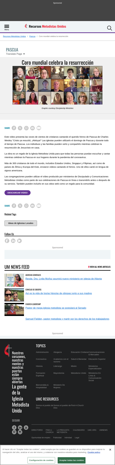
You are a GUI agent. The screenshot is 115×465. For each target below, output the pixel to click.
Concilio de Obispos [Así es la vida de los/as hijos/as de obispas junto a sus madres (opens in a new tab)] (33, 289)
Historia (39, 366)
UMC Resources (47, 399)
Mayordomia (58, 373)
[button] (109, 27)
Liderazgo (57, 366)
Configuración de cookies (41, 460)
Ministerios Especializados (95, 367)
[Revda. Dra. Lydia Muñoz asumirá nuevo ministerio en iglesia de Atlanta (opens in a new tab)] (14, 280)
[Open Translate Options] (15, 53)
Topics (41, 345)
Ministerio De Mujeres (59, 386)
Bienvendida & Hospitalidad (42, 386)
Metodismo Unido (78, 373)
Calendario (79, 430)
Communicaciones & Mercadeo (96, 353)
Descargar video (17, 192)
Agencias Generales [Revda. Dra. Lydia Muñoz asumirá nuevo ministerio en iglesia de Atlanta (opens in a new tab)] (33, 274)
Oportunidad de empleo (40, 438)
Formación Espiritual (40, 374)
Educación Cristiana (79, 352)
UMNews (103, 430)
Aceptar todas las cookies (71, 460)
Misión (74, 366)
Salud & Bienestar (79, 359)
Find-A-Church (77, 405)
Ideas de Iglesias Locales (20, 223)
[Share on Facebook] (14, 128)
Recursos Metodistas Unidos (14, 36)
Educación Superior (96, 359)
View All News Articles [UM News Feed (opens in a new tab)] (100, 266)
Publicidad (57, 438)
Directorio (37, 430)
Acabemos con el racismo (60, 360)
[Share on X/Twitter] (20, 128)
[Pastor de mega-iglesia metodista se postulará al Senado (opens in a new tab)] (14, 309)
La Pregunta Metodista (63, 431)
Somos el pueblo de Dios (44, 406)
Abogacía (57, 352)
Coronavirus (41, 359)
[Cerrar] (110, 449)
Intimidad (68, 438)
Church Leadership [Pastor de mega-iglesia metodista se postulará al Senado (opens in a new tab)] (33, 304)
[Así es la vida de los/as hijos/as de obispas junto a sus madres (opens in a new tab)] (14, 294)
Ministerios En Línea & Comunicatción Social (94, 377)
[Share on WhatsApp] (26, 128)
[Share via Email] (39, 128)
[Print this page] (32, 128)
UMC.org (92, 430)
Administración (42, 352)
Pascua (32, 36)
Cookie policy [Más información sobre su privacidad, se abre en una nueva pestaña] (94, 452)
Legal (77, 438)
